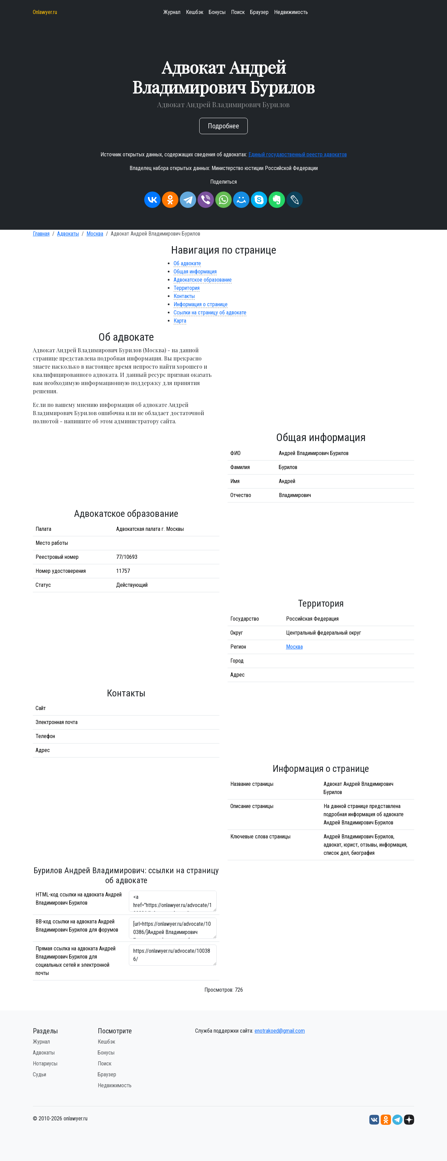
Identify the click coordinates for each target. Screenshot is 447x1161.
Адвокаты (68, 233)
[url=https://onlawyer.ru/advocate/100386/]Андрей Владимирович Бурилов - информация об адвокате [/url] (173, 928)
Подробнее (223, 126)
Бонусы (217, 12)
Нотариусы (45, 1063)
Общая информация (195, 271)
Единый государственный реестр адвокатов (297, 154)
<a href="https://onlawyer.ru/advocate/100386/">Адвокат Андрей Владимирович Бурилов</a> (173, 901)
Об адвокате (187, 263)
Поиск (238, 12)
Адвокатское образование (203, 280)
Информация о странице (201, 304)
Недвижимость (291, 12)
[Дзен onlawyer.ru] (409, 1119)
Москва (94, 233)
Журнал (171, 12)
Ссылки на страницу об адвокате (210, 312)
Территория (187, 288)
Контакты (184, 296)
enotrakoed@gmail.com (280, 1031)
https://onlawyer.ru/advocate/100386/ (173, 955)
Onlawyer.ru (45, 12)
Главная (41, 233)
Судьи (39, 1074)
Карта (180, 320)
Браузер (259, 12)
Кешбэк (194, 12)
